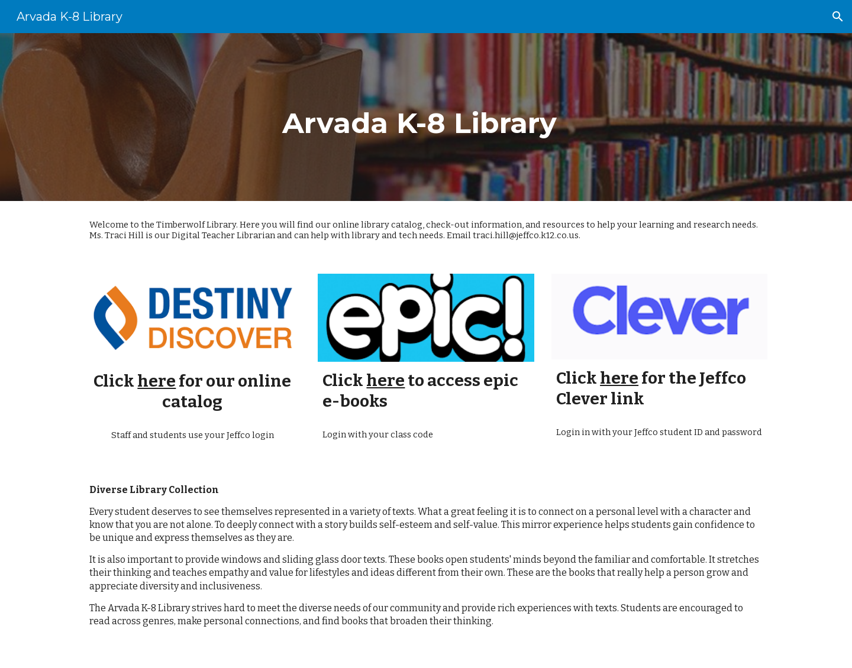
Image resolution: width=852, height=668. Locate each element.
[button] (838, 16)
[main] (426, 117)
